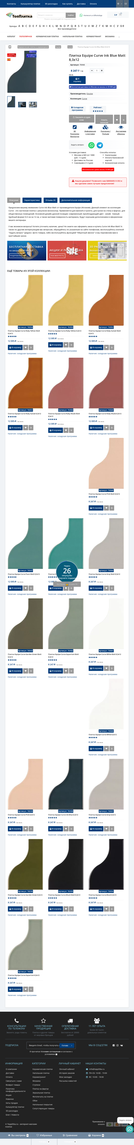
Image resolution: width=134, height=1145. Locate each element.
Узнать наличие (104, 121)
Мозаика (109, 36)
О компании (11, 1069)
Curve (84, 98)
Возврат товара (13, 1085)
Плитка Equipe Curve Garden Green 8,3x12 (25, 895)
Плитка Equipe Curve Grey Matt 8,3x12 (104, 574)
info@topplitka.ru (95, 1069)
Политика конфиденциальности (15, 1090)
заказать (98, 256)
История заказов (66, 1073)
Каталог (11, 36)
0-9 (122, 26)
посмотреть (57, 256)
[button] (130, 1129)
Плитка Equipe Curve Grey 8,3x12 (102, 815)
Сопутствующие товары (43, 1108)
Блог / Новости (12, 1115)
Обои (35, 1100)
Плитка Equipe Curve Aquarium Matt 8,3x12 (63, 655)
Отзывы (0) (50, 200)
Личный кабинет (67, 1069)
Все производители (67, 29)
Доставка (26, 3)
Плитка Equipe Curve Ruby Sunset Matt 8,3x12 (105, 332)
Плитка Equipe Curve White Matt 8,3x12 (105, 654)
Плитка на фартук (41, 1089)
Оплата (38, 3)
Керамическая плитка (47, 36)
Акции (8, 1095)
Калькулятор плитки (70, 3)
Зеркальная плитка (41, 1092)
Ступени (36, 1085)
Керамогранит (93, 36)
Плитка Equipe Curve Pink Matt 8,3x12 (104, 494)
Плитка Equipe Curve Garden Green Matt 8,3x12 (24, 655)
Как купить (12, 3)
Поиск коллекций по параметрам (60, 19)
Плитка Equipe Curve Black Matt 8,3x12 (64, 895)
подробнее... (17, 256)
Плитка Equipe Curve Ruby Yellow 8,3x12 (64, 331)
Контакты (51, 3)
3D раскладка (91, 3)
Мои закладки (65, 1077)
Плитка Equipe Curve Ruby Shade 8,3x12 (105, 413)
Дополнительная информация (75, 200)
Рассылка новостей (68, 1081)
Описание (13, 200)
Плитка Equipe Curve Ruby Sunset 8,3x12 (24, 413)
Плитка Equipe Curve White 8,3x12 (103, 734)
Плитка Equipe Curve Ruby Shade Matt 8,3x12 (64, 414)
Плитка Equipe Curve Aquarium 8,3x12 (23, 975)
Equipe (90, 93)
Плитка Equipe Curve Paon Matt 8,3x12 (24, 574)
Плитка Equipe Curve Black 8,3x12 (102, 895)
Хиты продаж (12, 1103)
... (119, 36)
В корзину (77, 80)
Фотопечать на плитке (43, 1096)
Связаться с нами (14, 1081)
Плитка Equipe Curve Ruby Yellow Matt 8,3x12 (24, 332)
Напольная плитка (72, 36)
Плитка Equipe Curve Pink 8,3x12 (21, 815)
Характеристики (32, 200)
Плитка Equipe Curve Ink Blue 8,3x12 (63, 815)
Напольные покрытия (42, 1104)
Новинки (10, 1099)
